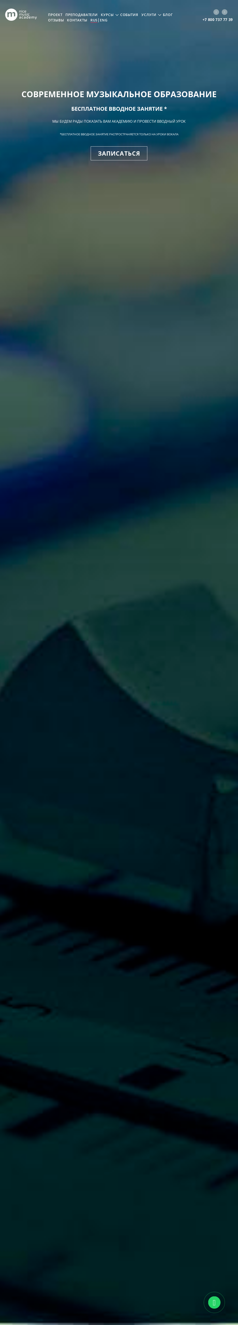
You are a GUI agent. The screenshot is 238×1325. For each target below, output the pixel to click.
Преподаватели (81, 14)
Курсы (107, 14)
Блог (168, 14)
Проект (55, 14)
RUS (94, 20)
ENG (104, 20)
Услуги (148, 14)
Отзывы (56, 20)
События (129, 14)
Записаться (119, 153)
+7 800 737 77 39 (218, 19)
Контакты (77, 20)
